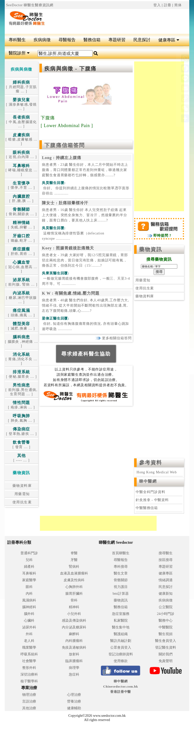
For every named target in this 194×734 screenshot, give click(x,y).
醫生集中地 (120, 627)
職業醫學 (29, 647)
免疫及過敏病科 (74, 647)
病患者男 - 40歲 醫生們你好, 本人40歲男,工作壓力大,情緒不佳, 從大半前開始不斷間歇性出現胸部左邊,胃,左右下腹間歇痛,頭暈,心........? (85, 305)
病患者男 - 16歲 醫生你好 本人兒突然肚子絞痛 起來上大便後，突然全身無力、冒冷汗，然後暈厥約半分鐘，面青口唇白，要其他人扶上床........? (84, 215)
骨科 (74, 600)
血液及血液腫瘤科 (74, 573)
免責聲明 (166, 661)
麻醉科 (74, 634)
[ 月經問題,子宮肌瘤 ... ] (21, 87)
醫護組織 (121, 634)
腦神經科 (29, 607)
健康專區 (168, 40)
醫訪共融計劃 (120, 641)
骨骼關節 (121, 580)
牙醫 (74, 560)
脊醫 (74, 553)
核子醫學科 (29, 681)
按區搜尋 (166, 560)
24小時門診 (165, 614)
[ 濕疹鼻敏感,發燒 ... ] (21, 104)
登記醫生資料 (165, 647)
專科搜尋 (121, 566)
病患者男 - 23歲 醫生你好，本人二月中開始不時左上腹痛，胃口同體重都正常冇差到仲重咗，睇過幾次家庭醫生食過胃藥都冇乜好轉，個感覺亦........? (85, 170)
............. (85, 190)
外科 (29, 634)
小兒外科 (74, 614)
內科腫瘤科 (74, 641)
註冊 (167, 5)
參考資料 (150, 463)
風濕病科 (29, 600)
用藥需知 (21, 494)
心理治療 (74, 695)
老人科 (29, 641)
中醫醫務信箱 (147, 508)
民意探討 (141, 39)
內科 (29, 593)
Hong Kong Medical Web (156, 472)
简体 (178, 5)
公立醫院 (166, 607)
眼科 (29, 587)
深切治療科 (29, 674)
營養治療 (74, 701)
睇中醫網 (148, 481)
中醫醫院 (166, 627)
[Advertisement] (112, 21)
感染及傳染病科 (74, 620)
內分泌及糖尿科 (74, 627)
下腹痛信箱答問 (64, 145)
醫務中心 (166, 620)
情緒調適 (166, 580)
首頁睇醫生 (120, 553)
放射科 (74, 654)
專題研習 (116, 39)
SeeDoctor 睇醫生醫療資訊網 (29, 5)
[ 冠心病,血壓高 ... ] (21, 267)
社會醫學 (29, 661)
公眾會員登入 (120, 647)
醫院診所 (19, 53)
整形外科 (29, 668)
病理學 (74, 668)
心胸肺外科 (74, 587)
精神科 (74, 607)
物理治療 (29, 695)
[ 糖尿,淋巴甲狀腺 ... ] (21, 297)
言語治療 (29, 701)
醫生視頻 (166, 634)
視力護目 (121, 587)
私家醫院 (121, 620)
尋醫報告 (67, 39)
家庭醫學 (29, 580)
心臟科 (29, 620)
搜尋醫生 (166, 553)
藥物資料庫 (21, 486)
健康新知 (166, 593)
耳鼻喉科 (29, 573)
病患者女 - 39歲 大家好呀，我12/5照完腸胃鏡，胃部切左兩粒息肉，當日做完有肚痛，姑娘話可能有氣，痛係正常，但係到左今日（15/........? (85, 260)
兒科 (29, 560)
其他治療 (29, 708)
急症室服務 (120, 614)
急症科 (74, 674)
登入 (157, 5)
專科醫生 (17, 39)
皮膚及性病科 (74, 580)
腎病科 (74, 566)
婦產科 (29, 566)
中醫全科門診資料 (150, 492)
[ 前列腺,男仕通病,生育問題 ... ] (21, 389)
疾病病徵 (42, 39)
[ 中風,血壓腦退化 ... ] (21, 122)
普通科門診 (29, 553)
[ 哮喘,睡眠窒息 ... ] (21, 170)
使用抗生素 (21, 502)
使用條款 (121, 661)
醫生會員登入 (165, 641)
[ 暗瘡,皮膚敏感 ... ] (21, 139)
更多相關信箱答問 (113, 338)
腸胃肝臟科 (74, 593)
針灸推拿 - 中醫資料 (152, 500)
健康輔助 (74, 708)
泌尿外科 (29, 627)
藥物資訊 (150, 249)
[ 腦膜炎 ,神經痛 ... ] (21, 341)
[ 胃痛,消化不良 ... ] (21, 359)
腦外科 (29, 614)
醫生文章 (121, 573)
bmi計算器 (121, 593)
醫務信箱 (92, 39)
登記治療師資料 (120, 654)
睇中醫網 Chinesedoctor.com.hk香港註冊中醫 (120, 686)
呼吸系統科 (29, 654)
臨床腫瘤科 (74, 661)
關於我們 (166, 654)
